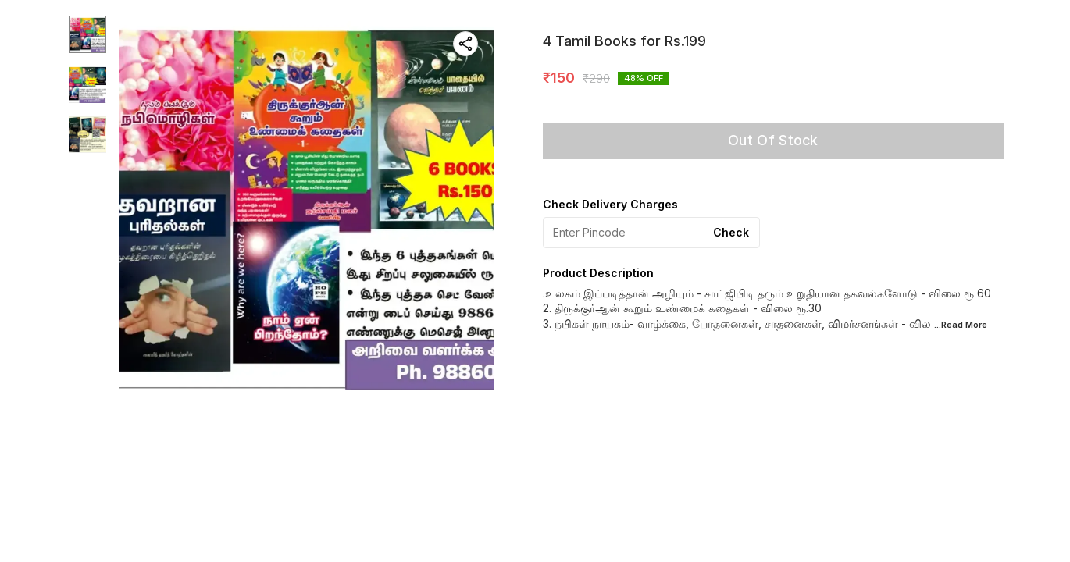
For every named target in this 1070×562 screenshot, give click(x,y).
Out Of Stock (773, 140)
